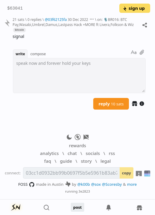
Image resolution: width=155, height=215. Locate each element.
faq (47, 161)
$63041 (15, 8)
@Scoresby (112, 184)
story (86, 161)
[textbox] (79, 75)
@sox (96, 184)
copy (126, 173)
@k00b (83, 184)
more (132, 184)
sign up (133, 8)
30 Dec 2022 (78, 19)
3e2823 (84, 191)
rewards (77, 145)
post (77, 207)
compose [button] (38, 53)
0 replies (35, 19)
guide (66, 161)
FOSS (26, 185)
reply (111, 104)
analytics (49, 153)
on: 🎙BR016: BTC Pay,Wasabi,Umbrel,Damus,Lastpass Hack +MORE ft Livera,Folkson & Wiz (73, 22)
